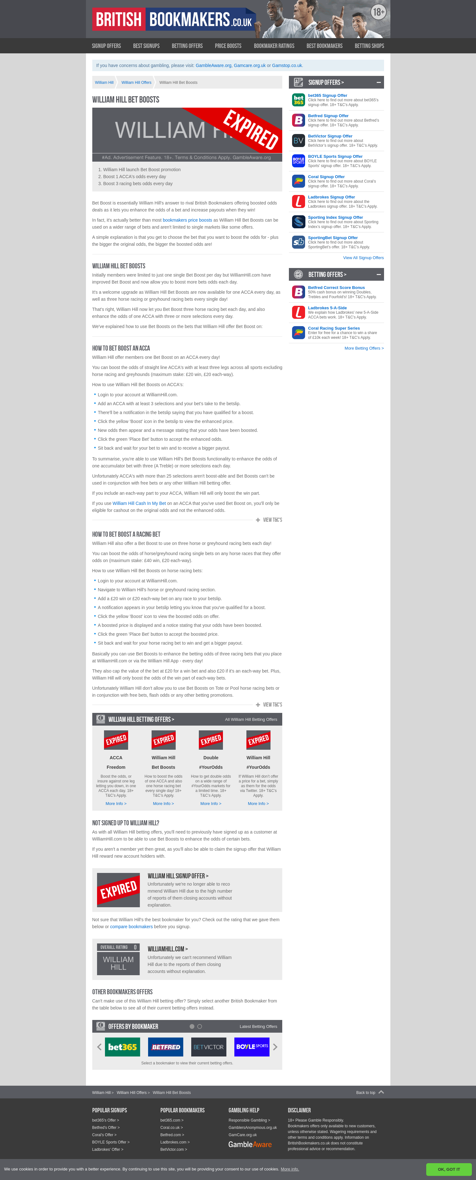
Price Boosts (228, 45)
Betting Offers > (328, 274)
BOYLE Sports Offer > (111, 1142)
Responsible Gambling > (249, 1120)
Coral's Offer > (104, 1135)
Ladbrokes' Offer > (107, 1149)
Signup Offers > (326, 82)
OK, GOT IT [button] (449, 1169)
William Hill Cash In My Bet (139, 503)
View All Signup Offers (363, 257)
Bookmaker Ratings (274, 45)
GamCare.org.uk (243, 1135)
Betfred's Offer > (106, 1127)
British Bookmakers (154, 24)
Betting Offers (187, 45)
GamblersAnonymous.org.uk (253, 1127)
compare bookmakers (131, 926)
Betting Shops (369, 45)
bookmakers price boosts (187, 220)
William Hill (101, 1092)
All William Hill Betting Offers (251, 719)
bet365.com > (172, 1120)
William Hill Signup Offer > (178, 876)
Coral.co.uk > (171, 1127)
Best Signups (146, 45)
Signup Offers (106, 45)
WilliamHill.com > (168, 949)
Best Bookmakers (324, 45)
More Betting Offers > (364, 348)
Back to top (365, 1092)
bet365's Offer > (105, 1120)
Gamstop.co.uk (287, 65)
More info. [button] (290, 1169)
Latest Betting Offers (258, 1026)
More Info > (116, 803)
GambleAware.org (213, 65)
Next (275, 1046)
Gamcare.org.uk (250, 65)
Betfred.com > (172, 1135)
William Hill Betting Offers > (141, 719)
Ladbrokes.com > (175, 1142)
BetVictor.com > (173, 1149)
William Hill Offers (132, 1092)
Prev (99, 1046)
